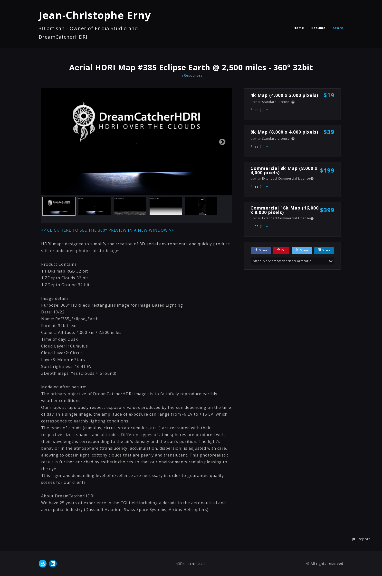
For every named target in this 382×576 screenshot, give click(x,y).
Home (299, 28)
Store (338, 28)
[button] (361, 539)
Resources (193, 75)
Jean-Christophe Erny (95, 15)
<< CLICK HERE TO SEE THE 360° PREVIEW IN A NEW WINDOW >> (107, 230)
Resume (318, 28)
